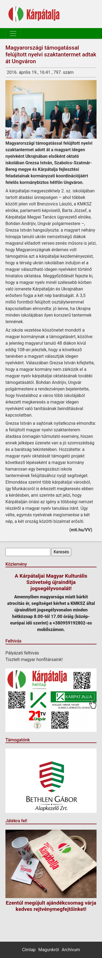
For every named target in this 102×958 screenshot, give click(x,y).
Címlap (29, 949)
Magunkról (48, 949)
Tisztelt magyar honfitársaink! (34, 659)
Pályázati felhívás (22, 653)
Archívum (71, 949)
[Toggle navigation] (13, 33)
